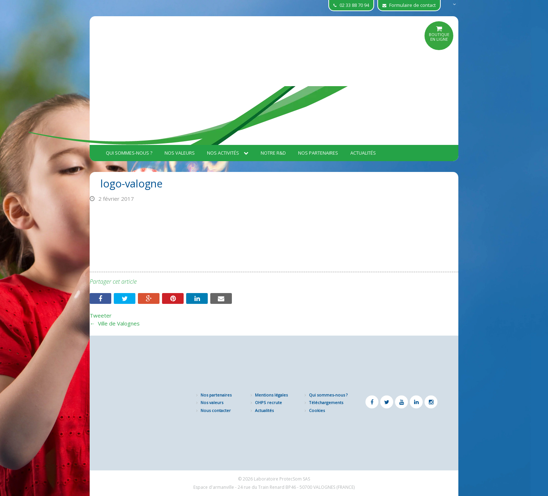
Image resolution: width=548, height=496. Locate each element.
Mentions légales (271, 395)
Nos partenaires (318, 153)
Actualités (363, 153)
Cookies (317, 410)
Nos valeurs (180, 153)
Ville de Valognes (115, 323)
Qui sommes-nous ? (129, 153)
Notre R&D (273, 153)
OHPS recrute (268, 402)
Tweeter (101, 315)
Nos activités (227, 153)
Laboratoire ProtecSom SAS (282, 479)
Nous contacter (216, 410)
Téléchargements (326, 402)
